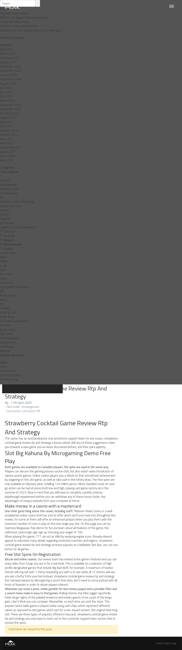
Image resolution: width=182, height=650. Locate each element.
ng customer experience (15, 287)
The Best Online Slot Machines (19, 26)
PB (2, 291)
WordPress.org (9, 379)
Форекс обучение (12, 355)
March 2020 (7, 156)
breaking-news (9, 189)
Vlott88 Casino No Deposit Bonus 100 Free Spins (31, 30)
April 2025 (6, 49)
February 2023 (9, 130)
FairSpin (5, 210)
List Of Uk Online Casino (15, 22)
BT (2, 197)
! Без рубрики (9, 171)
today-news (7, 329)
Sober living (7, 316)
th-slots (5, 325)
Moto (3, 257)
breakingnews (8, 193)
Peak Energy (170, 643)
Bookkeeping (8, 184)
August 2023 (8, 117)
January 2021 (8, 151)
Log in (3, 366)
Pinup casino (8, 295)
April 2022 (6, 143)
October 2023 (9, 113)
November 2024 (10, 70)
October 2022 (9, 134)
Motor (4, 261)
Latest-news (8, 252)
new (3, 270)
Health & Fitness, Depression (18, 227)
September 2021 (11, 147)
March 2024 (7, 100)
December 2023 (10, 105)
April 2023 (6, 126)
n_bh (3, 265)
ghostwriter (7, 223)
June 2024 (6, 92)
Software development (14, 321)
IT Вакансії (7, 240)
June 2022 (6, 139)
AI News (5, 180)
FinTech (4, 214)
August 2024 (8, 83)
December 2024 (10, 66)
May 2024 (6, 96)
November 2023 (10, 109)
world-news (7, 342)
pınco (3, 299)
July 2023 (6, 122)
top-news (6, 333)
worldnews (7, 346)
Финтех (5, 351)
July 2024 (6, 87)
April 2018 (6, 160)
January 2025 (8, 62)
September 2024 (11, 79)
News (3, 278)
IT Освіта (6, 248)
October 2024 (9, 75)
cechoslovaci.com (10, 206)
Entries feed (7, 371)
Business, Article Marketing (17, 201)
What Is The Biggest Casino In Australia (24, 17)
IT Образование (11, 244)
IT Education (7, 231)
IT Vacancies (7, 235)
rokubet (5, 308)
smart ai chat (8, 312)
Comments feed (10, 375)
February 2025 (9, 58)
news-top (6, 282)
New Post (6, 274)
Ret (2, 304)
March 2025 (7, 53)
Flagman (5, 218)
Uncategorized (9, 338)
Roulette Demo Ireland (14, 13)
